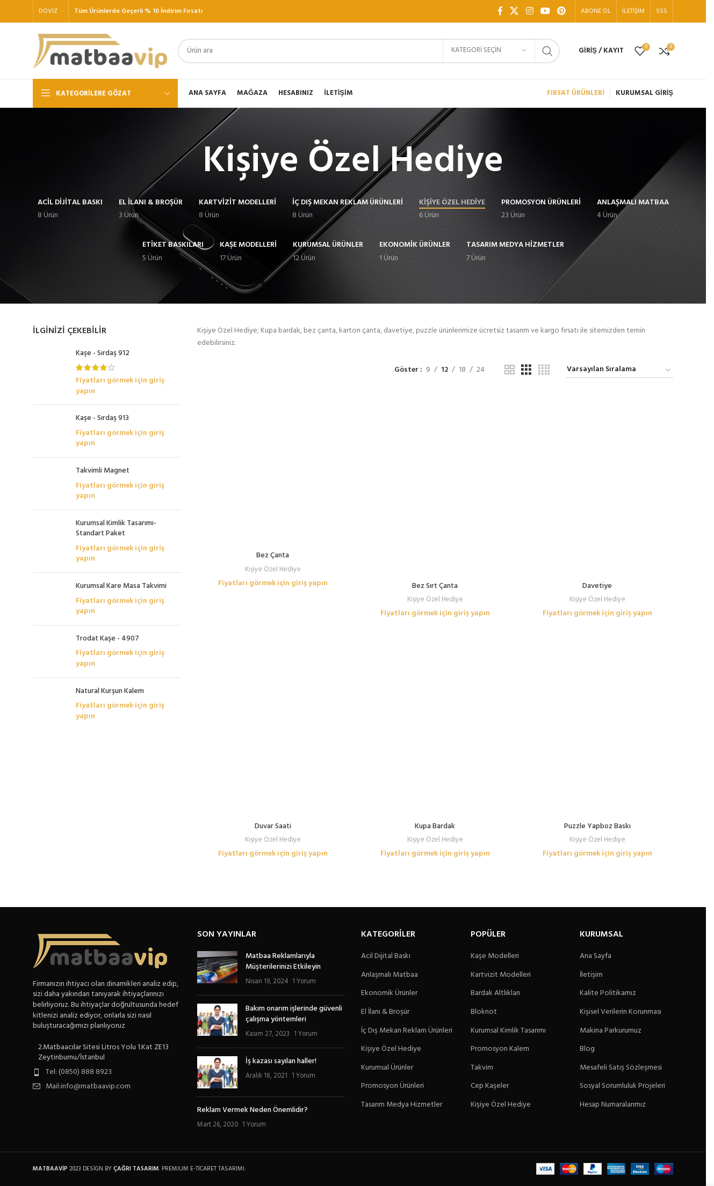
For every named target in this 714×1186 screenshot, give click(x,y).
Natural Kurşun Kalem (110, 695)
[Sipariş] (619, 370)
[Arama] (369, 51)
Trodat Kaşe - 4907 (107, 643)
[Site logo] (100, 51)
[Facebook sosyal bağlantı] (500, 11)
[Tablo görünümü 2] (509, 370)
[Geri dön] (189, 162)
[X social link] (514, 11)
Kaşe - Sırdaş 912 (102, 353)
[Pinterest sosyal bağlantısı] (561, 11)
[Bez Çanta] (273, 399)
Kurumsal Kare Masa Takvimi (121, 586)
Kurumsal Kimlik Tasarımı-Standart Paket (116, 528)
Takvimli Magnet (102, 471)
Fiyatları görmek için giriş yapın (120, 385)
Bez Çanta (272, 415)
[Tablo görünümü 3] (526, 370)
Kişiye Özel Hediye (273, 428)
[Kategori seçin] (489, 51)
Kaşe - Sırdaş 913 (102, 418)
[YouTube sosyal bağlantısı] (545, 11)
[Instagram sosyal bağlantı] (529, 11)
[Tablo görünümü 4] (544, 370)
